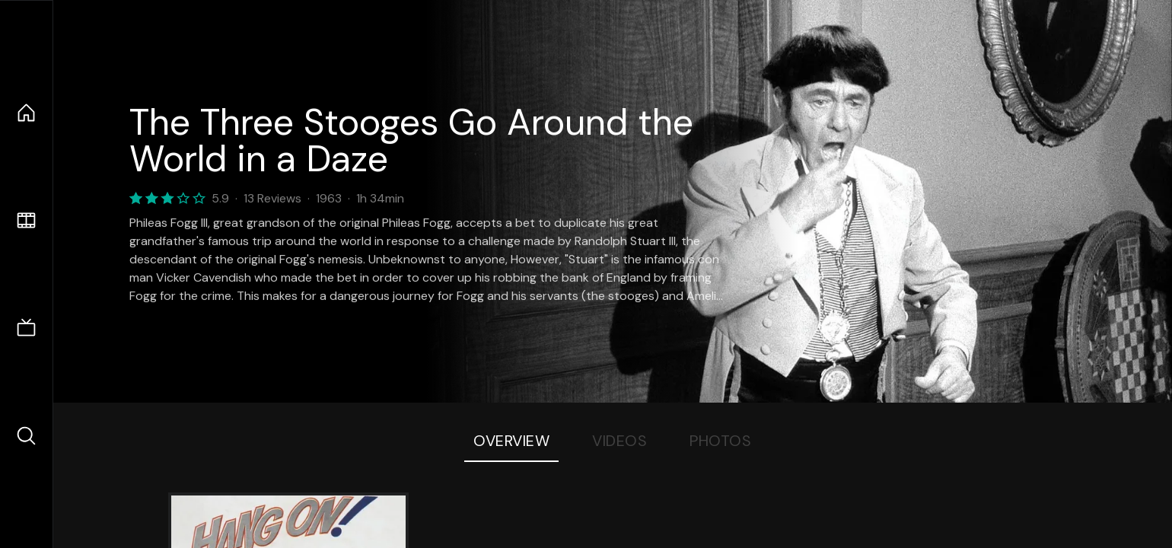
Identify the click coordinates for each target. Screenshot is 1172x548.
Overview (511, 441)
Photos (720, 441)
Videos (619, 441)
